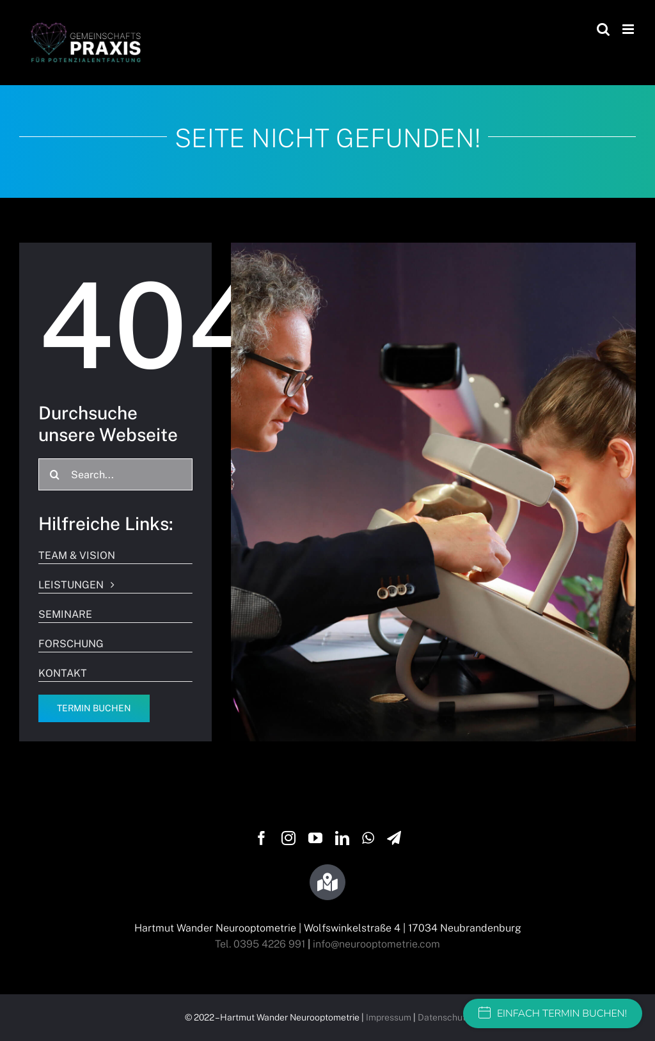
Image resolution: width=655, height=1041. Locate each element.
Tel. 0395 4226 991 (260, 944)
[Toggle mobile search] (603, 29)
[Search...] (115, 474)
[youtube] (315, 838)
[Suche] (54, 474)
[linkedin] (342, 838)
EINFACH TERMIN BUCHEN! (552, 1013)
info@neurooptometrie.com (376, 944)
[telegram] (394, 838)
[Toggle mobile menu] (629, 29)
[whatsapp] (368, 838)
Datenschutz (444, 1017)
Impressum (388, 1017)
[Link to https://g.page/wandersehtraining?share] (327, 882)
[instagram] (288, 838)
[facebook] (262, 838)
